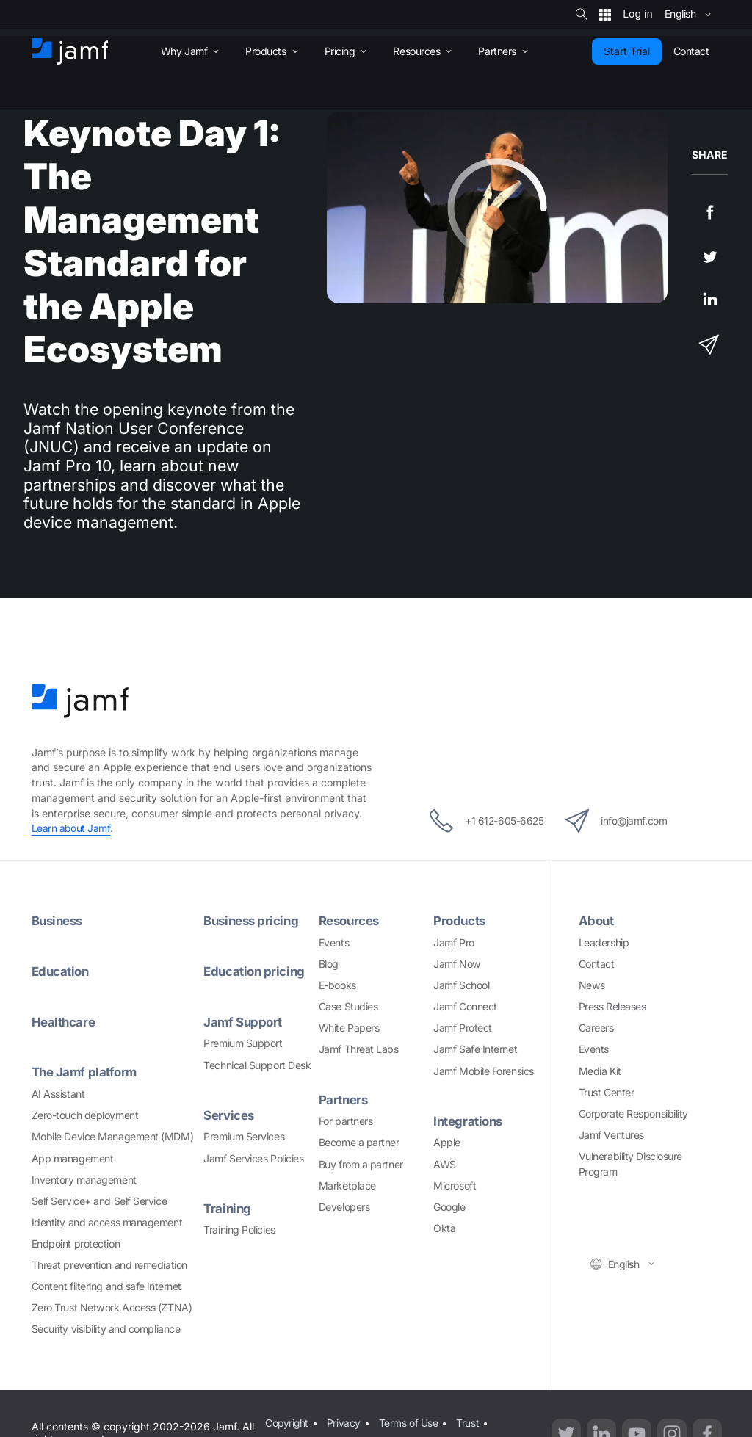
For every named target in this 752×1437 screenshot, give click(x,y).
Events (334, 942)
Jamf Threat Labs (359, 1049)
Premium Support (242, 1043)
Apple (446, 1142)
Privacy (344, 1422)
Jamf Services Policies (253, 1158)
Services (228, 1115)
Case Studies (348, 1006)
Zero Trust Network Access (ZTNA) (112, 1307)
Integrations (469, 1121)
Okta (444, 1228)
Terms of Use (408, 1422)
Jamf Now (456, 964)
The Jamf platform (86, 1071)
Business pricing (253, 920)
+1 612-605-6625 (480, 821)
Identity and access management (107, 1222)
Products (460, 920)
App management (73, 1158)
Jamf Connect (465, 1006)
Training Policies (239, 1229)
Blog (329, 964)
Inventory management (84, 1179)
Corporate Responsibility (633, 1113)
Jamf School (461, 985)
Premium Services (243, 1136)
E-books (337, 985)
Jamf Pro (453, 942)
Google (449, 1207)
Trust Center (606, 1092)
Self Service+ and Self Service (99, 1201)
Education (62, 971)
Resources (350, 920)
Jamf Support (243, 1021)
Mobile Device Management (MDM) (113, 1136)
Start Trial (627, 51)
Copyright (286, 1422)
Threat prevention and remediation (109, 1265)
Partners (344, 1099)
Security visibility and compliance (106, 1328)
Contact (597, 964)
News (592, 985)
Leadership (604, 942)
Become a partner (359, 1142)
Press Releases (612, 1006)
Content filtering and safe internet (106, 1286)
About (597, 920)
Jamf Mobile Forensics (483, 1071)
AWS (444, 1164)
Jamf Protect (462, 1027)
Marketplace (347, 1185)
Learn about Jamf (72, 828)
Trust (468, 1422)
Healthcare (64, 1021)
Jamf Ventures (611, 1135)
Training (228, 1208)
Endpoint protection (76, 1243)
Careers (596, 1027)
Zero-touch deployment (85, 1115)
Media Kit (600, 1071)
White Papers (349, 1027)
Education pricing (255, 971)
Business (59, 920)
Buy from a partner (361, 1164)
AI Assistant (58, 1093)
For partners (346, 1121)
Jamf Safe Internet (475, 1049)
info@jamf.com (622, 821)
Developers (344, 1207)
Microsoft (454, 1185)
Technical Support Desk (257, 1065)
